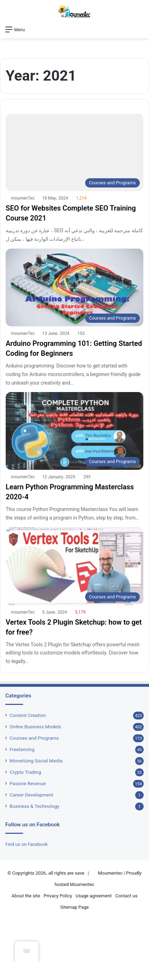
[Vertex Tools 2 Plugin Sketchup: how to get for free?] (74, 566)
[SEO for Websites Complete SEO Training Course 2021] (74, 152)
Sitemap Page (74, 907)
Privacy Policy (58, 895)
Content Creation (28, 715)
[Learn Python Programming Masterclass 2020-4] (74, 431)
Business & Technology (34, 806)
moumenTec (23, 198)
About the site (26, 895)
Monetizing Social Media (36, 760)
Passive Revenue (28, 783)
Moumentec (110, 873)
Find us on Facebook (26, 844)
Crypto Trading (25, 772)
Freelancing (22, 749)
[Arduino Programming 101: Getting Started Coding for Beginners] (74, 287)
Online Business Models (35, 726)
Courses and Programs (34, 738)
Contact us (126, 895)
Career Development (31, 795)
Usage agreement (94, 895)
